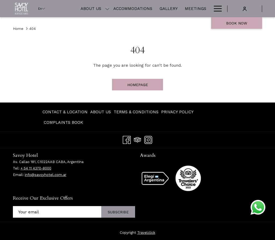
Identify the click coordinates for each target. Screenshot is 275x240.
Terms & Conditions (136, 112)
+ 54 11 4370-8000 (35, 168)
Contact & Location (65, 112)
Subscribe (118, 212)
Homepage (137, 85)
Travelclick (146, 233)
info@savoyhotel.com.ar (45, 175)
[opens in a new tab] (188, 177)
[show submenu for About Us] (107, 8)
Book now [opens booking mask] (236, 23)
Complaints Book (63, 122)
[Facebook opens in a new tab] (127, 139)
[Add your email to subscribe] (57, 212)
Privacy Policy (177, 112)
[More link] (216, 8)
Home (18, 29)
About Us (100, 112)
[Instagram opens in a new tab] (148, 139)
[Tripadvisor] (137, 139)
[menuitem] (91, 8)
